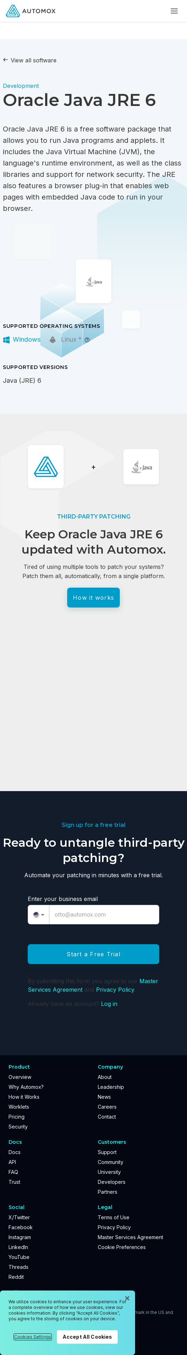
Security (18, 1127)
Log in (109, 1003)
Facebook (21, 1227)
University (109, 1172)
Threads (18, 1267)
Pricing (17, 1117)
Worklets (19, 1107)
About (105, 1077)
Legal (105, 1207)
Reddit (16, 1277)
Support (107, 1152)
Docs (15, 1152)
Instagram (20, 1237)
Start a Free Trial (93, 954)
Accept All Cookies (87, 1337)
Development (21, 85)
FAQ (13, 1172)
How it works (93, 597)
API (12, 1162)
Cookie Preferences (122, 1247)
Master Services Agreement (130, 1237)
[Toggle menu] (174, 11)
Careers (107, 1107)
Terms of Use (113, 1217)
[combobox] (38, 914)
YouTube (19, 1257)
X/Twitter (19, 1217)
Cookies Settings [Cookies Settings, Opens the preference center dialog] (32, 1336)
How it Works (24, 1097)
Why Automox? (26, 1087)
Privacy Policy (115, 989)
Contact (107, 1117)
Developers (111, 1182)
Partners (107, 1192)
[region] (67, 1322)
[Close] (127, 1298)
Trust (14, 1182)
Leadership (111, 1087)
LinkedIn (18, 1247)
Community (110, 1162)
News (104, 1097)
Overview (20, 1077)
